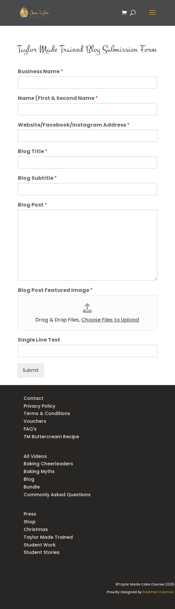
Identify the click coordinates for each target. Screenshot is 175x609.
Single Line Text (39, 340)
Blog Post (32, 205)
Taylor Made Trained (48, 537)
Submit (31, 370)
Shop (30, 521)
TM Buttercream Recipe (51, 436)
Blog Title (33, 151)
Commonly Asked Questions (57, 494)
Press (30, 514)
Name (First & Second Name (58, 98)
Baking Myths (39, 471)
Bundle (32, 487)
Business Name (40, 71)
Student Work (40, 545)
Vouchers (35, 421)
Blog (29, 479)
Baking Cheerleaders (48, 463)
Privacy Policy (39, 406)
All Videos (35, 456)
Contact (33, 398)
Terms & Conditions (47, 413)
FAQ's (30, 429)
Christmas (36, 529)
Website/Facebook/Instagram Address (74, 125)
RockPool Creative (158, 592)
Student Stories (42, 552)
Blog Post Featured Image (55, 290)
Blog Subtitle (37, 178)
